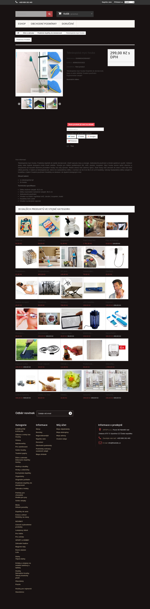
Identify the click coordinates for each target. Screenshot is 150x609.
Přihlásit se (118, 2)
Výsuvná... (87, 395)
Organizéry (19, 476)
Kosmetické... (43, 333)
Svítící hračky (20, 450)
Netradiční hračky (22, 573)
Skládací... (65, 302)
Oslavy (18, 440)
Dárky (17, 557)
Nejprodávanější (42, 436)
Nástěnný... (43, 302)
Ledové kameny (22, 395)
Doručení (68, 23)
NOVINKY (19, 521)
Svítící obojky (20, 501)
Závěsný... (110, 271)
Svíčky (18, 462)
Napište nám (107, 2)
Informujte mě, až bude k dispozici (79, 133)
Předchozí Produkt (23, 39)
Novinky (39, 432)
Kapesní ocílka (21, 364)
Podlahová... (88, 364)
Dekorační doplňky (22, 460)
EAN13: (70, 63)
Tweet (71, 136)
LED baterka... (89, 302)
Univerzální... (88, 271)
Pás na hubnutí (112, 240)
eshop (22, 23)
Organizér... (65, 240)
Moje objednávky (63, 429)
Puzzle (18, 584)
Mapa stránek (41, 454)
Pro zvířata (19, 537)
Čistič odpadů (44, 364)
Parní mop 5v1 (89, 240)
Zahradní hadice (21, 543)
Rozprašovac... (44, 271)
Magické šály (20, 547)
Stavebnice (19, 592)
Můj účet (61, 424)
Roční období (20, 550)
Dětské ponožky (21, 507)
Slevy (38, 429)
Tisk (72, 146)
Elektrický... (88, 333)
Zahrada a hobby (22, 488)
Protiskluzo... (20, 271)
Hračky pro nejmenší (23, 589)
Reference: (71, 58)
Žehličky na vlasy (22, 517)
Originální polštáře (22, 480)
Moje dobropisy (62, 432)
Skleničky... (110, 364)
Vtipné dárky (20, 559)
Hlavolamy (19, 581)
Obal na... (19, 240)
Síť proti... (65, 271)
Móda (17, 505)
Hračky (18, 437)
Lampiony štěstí (21, 530)
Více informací (20, 160)
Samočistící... (111, 333)
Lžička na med (44, 395)
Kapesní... (110, 302)
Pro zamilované (21, 447)
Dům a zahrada (21, 458)
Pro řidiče (19, 533)
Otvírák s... (65, 364)
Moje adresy (61, 436)
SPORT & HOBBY (22, 540)
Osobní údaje (61, 439)
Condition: (71, 67)
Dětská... (64, 395)
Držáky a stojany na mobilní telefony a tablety (23, 565)
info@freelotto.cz (114, 443)
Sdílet (81, 136)
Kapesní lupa (66, 333)
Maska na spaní (22, 302)
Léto (17, 552)
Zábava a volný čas (23, 435)
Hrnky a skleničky (22, 470)
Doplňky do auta (21, 511)
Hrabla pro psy (21, 497)
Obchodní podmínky (44, 23)
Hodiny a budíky (21, 466)
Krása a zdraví (21, 515)
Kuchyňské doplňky (23, 473)
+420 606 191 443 (123, 438)
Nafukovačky (20, 443)
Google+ (92, 136)
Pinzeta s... (20, 333)
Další (59, 103)
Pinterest (72, 141)
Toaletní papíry (21, 453)
